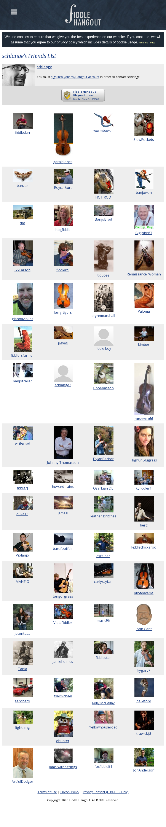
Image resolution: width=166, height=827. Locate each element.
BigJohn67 (143, 233)
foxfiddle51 (103, 766)
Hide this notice (147, 42)
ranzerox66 (143, 418)
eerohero (22, 701)
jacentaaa (22, 633)
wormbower (103, 130)
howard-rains (63, 486)
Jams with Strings (63, 767)
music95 (103, 620)
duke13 (22, 514)
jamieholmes (63, 661)
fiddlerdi (62, 270)
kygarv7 (143, 670)
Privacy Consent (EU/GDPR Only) (106, 792)
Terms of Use (47, 792)
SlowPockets (144, 139)
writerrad (22, 443)
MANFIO (22, 581)
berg (144, 525)
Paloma (144, 311)
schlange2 (63, 385)
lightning (22, 727)
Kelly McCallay (103, 703)
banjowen (144, 192)
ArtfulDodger (22, 781)
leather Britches (103, 516)
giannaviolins (22, 318)
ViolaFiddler (62, 622)
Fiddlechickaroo (143, 547)
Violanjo (22, 555)
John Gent (144, 629)
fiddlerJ (22, 488)
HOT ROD (103, 197)
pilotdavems (143, 593)
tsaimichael (63, 696)
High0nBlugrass (144, 460)
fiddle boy (103, 348)
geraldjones (62, 161)
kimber (143, 344)
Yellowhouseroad (103, 727)
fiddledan (22, 132)
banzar (22, 185)
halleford (143, 701)
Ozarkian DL (103, 488)
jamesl (63, 513)
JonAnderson (143, 770)
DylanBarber (103, 458)
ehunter (62, 740)
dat (22, 223)
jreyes (63, 343)
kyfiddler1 (144, 488)
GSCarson (22, 270)
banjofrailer (22, 381)
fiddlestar (103, 657)
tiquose (103, 275)
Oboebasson (103, 388)
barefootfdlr (63, 548)
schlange (44, 66)
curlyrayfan (103, 581)
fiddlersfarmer (22, 355)
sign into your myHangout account (75, 77)
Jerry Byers (63, 312)
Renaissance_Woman (144, 274)
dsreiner (103, 555)
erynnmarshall (103, 315)
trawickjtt (143, 733)
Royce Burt (63, 187)
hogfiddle (62, 229)
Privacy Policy (69, 792)
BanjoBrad (103, 219)
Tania (22, 668)
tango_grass (63, 596)
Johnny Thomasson (63, 462)
